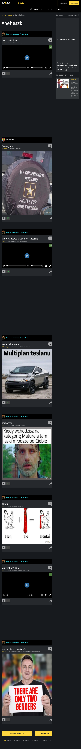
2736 (22, 740)
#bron (15, 43)
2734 (31, 740)
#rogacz (18, 148)
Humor (3, 425)
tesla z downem (10, 344)
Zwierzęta (4, 148)
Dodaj (21, 3)
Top (59, 9)
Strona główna (7, 15)
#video (20, 570)
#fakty (17, 651)
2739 (9, 740)
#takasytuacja (22, 43)
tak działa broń (10, 40)
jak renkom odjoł (11, 568)
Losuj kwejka (44, 734)
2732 (40, 740)
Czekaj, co (7, 146)
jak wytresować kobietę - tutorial (20, 238)
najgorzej (7, 423)
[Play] (4, 67)
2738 (13, 740)
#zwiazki (16, 241)
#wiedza (21, 651)
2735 (27, 740)
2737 (18, 740)
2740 (4, 740)
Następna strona (17, 734)
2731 (45, 740)
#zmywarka (26, 570)
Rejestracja (74, 3)
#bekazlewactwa (29, 651)
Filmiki (3, 43)
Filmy (50, 9)
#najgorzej (11, 425)
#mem (10, 506)
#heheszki (11, 43)
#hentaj (20, 506)
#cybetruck (27, 347)
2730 (49, 740)
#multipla (20, 347)
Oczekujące (38, 9)
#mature (23, 425)
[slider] (16, 68)
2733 (36, 740)
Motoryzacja (5, 347)
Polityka (4, 651)
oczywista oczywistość (14, 649)
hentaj (5, 503)
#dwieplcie (37, 651)
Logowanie (63, 3)
